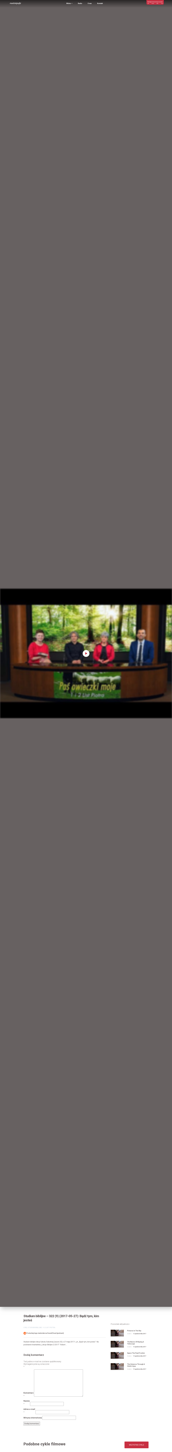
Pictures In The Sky (134, 1331)
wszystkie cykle (136, 1445)
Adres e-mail (29, 1410)
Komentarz (28, 1394)
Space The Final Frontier (136, 1353)
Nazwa (26, 1402)
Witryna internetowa (32, 1418)
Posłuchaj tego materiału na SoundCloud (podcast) (43, 1333)
